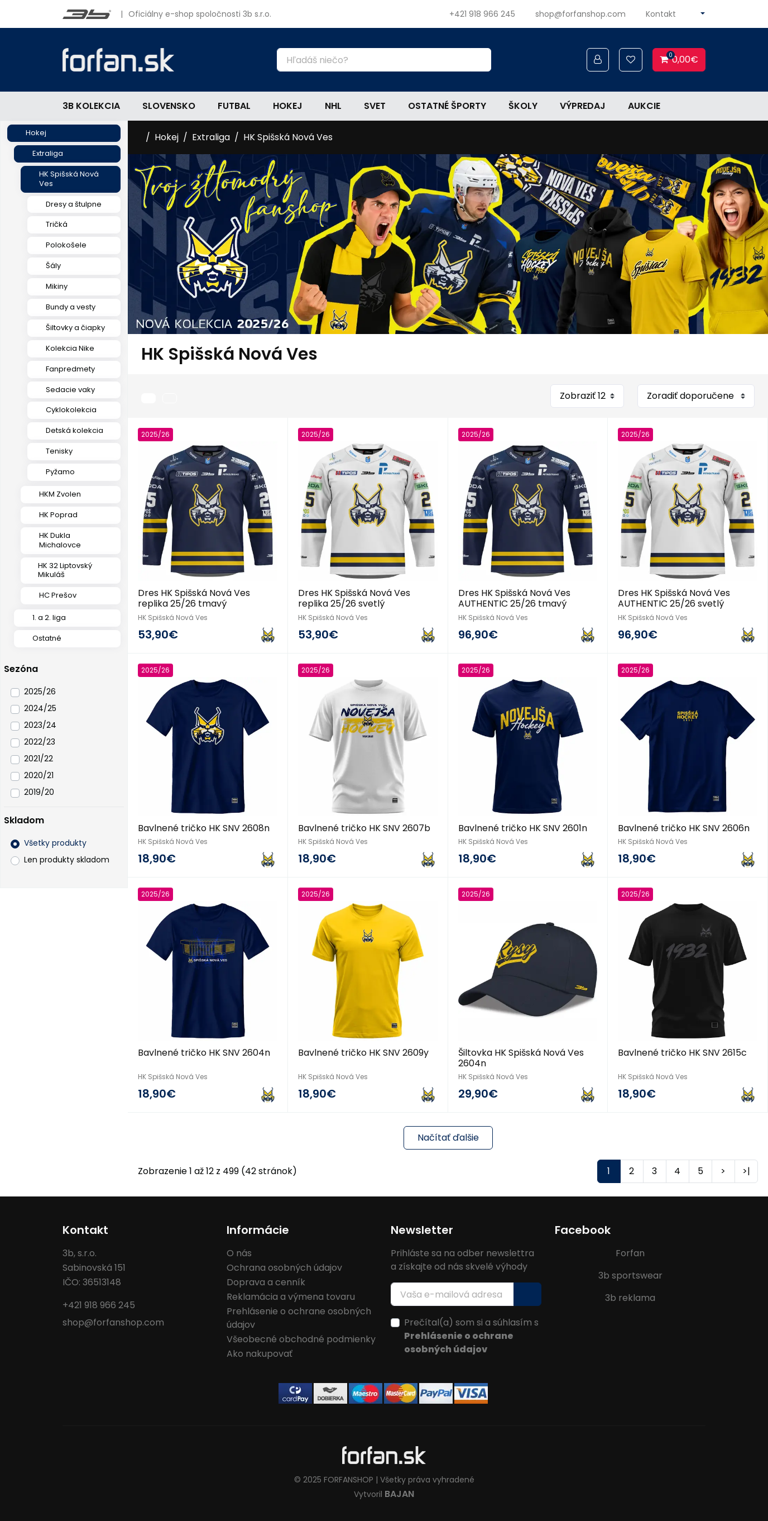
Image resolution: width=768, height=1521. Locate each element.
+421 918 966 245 (482, 14)
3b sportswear (630, 1275)
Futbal (234, 105)
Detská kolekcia (74, 430)
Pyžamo (60, 471)
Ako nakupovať (259, 1353)
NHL (333, 105)
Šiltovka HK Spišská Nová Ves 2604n (521, 1058)
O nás (239, 1253)
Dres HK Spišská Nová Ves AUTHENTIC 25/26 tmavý (514, 598)
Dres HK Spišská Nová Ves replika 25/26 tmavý (194, 598)
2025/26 (40, 691)
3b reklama (630, 1297)
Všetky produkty (55, 842)
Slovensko (168, 105)
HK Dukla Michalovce (60, 540)
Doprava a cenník (266, 1282)
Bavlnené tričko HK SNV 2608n (204, 828)
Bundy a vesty (70, 307)
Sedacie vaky (70, 389)
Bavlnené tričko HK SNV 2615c (682, 1052)
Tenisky (59, 451)
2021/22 (38, 758)
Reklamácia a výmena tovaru (291, 1296)
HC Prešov (57, 595)
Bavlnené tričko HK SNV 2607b (364, 828)
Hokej (288, 105)
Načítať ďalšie (448, 1137)
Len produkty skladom (66, 859)
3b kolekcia (91, 105)
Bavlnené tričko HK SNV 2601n (522, 828)
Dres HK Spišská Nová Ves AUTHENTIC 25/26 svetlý (674, 598)
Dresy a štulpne (74, 204)
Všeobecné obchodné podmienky (301, 1339)
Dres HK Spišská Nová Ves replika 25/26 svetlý (354, 598)
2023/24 (40, 725)
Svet (375, 105)
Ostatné (46, 638)
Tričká (57, 224)
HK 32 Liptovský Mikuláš (65, 570)
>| (746, 1171)
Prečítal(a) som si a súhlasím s (471, 1336)
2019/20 (39, 792)
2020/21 (39, 775)
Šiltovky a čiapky (75, 327)
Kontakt (661, 14)
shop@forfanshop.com (580, 14)
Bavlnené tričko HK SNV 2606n (684, 828)
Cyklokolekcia (71, 409)
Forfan (630, 1253)
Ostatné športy (447, 105)
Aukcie (644, 105)
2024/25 (40, 708)
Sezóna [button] (21, 668)
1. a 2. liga (49, 617)
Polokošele (66, 245)
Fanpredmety (70, 369)
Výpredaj (583, 105)
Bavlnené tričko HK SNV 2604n (204, 1052)
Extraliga (47, 153)
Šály (53, 265)
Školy (522, 105)
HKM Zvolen (60, 494)
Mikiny (57, 286)
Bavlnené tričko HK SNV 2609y (363, 1052)
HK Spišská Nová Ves (69, 179)
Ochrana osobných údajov (284, 1267)
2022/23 (39, 741)
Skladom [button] (24, 820)
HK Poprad (58, 514)
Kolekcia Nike (70, 348)
